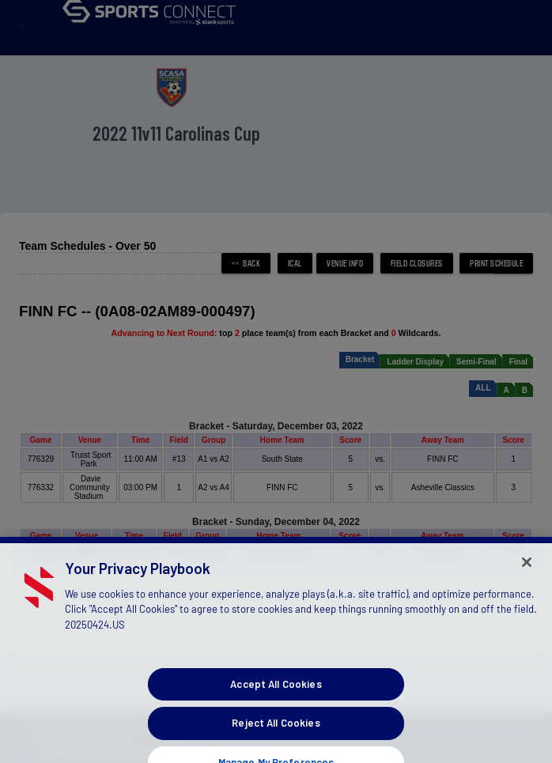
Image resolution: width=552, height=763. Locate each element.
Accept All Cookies (275, 722)
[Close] (526, 601)
